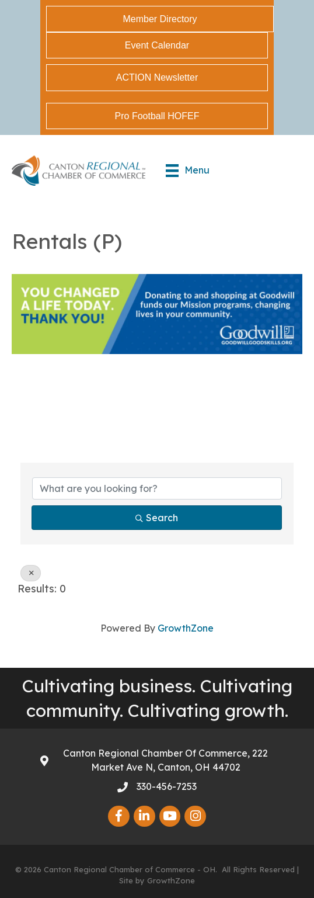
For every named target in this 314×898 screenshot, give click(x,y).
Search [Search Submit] (156, 517)
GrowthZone (186, 628)
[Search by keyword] (157, 488)
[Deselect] (30, 573)
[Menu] (187, 170)
